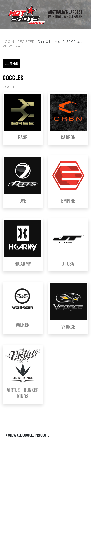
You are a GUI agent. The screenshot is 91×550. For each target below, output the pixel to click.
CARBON (68, 137)
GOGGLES (11, 87)
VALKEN (23, 325)
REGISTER (25, 41)
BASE (22, 137)
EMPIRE (68, 200)
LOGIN (8, 41)
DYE (22, 200)
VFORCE (68, 326)
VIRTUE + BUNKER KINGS (23, 393)
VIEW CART (12, 46)
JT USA (68, 263)
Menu (11, 63)
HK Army (22, 263)
